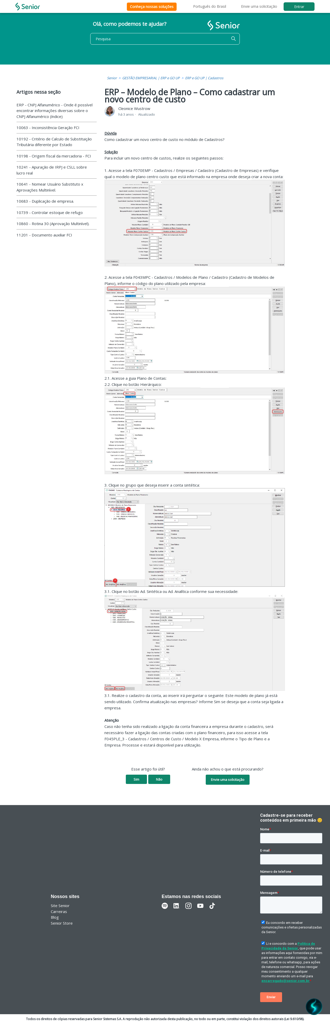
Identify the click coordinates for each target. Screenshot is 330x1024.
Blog (55, 917)
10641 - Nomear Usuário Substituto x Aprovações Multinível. (49, 187)
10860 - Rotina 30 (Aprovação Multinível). (52, 223)
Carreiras (59, 911)
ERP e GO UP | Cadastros (204, 78)
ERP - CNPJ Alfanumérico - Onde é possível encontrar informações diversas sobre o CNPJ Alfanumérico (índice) (54, 110)
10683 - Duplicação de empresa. (45, 201)
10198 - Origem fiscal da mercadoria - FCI (53, 155)
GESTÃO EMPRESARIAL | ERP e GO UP (151, 78)
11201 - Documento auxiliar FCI (44, 234)
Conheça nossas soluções (152, 6)
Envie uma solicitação (259, 6)
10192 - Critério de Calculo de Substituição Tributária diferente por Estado (54, 141)
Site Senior (60, 905)
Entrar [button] (299, 6)
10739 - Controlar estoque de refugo (49, 212)
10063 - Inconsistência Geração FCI (47, 127)
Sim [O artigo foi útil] (136, 779)
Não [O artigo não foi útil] (159, 779)
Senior (112, 78)
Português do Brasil (209, 6)
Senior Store (62, 923)
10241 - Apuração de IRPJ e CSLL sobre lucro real (51, 170)
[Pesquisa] (165, 39)
